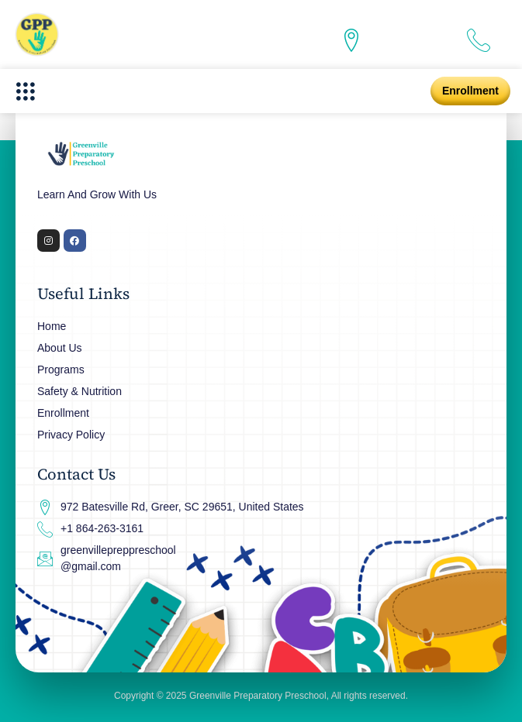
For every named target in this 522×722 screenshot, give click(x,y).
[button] (25, 91)
